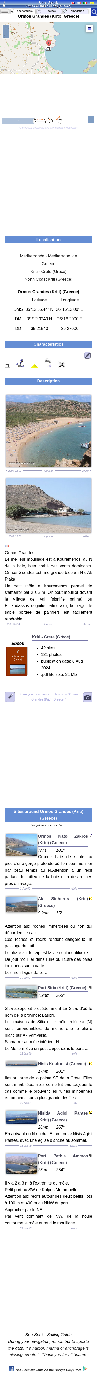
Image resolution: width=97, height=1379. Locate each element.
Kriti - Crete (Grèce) (49, 271)
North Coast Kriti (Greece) (48, 279)
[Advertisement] (48, 180)
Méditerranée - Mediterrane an (48, 256)
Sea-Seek (48, 3)
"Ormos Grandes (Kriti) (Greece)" (48, 696)
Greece (48, 264)
